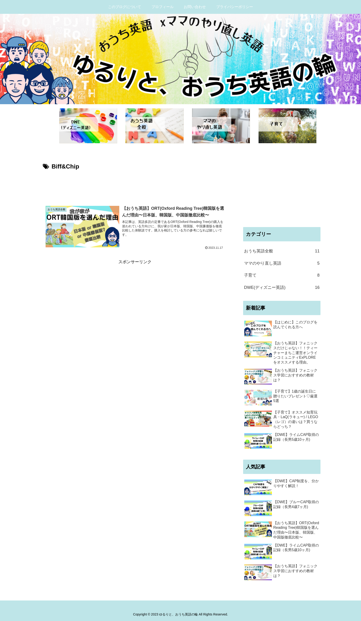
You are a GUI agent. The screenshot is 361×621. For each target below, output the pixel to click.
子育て (282, 275)
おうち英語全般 (282, 251)
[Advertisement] (135, 184)
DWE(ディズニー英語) (282, 287)
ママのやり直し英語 (282, 263)
